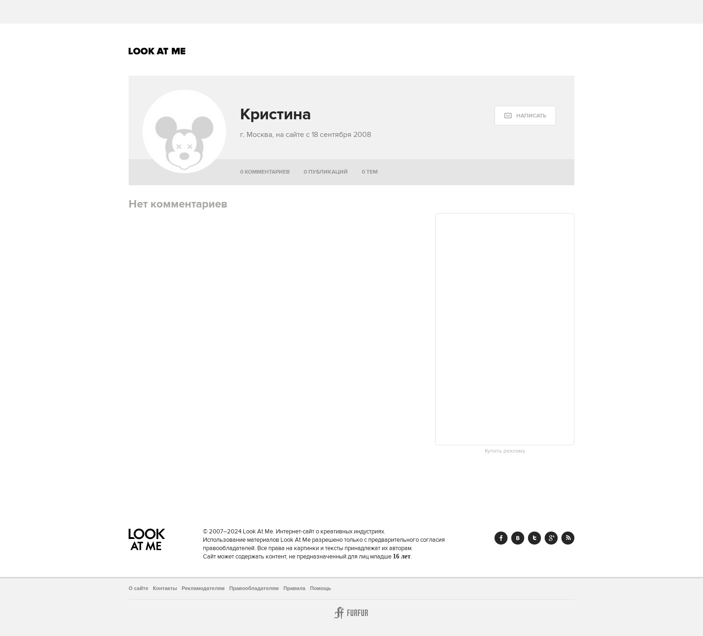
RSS (567, 538)
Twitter (534, 538)
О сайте (138, 588)
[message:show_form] (525, 115)
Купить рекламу (505, 451)
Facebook (501, 538)
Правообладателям (254, 588)
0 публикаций (326, 172)
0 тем (370, 172)
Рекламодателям (203, 588)
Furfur (351, 613)
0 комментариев (265, 172)
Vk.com (517, 538)
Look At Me (157, 51)
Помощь (320, 588)
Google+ (551, 538)
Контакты (165, 588)
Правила (294, 588)
